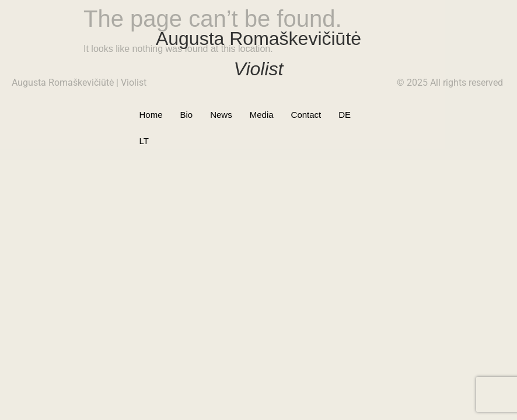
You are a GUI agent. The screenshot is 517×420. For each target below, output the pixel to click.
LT (373, 115)
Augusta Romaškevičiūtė (258, 38)
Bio (186, 115)
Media (262, 115)
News (221, 115)
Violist (259, 68)
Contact (306, 115)
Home (150, 115)
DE (344, 115)
